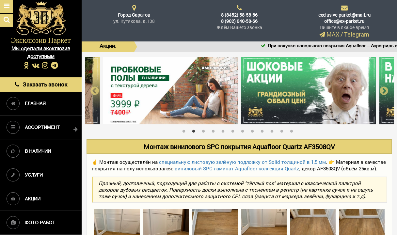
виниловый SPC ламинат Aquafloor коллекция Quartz (237, 168)
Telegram (356, 34)
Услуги (25, 174)
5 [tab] (224, 130)
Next (384, 90)
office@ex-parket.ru (344, 21)
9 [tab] (264, 130)
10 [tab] (273, 130)
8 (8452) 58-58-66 (239, 15)
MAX (332, 34)
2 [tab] (195, 130)
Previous (95, 90)
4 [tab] (215, 130)
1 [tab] (185, 130)
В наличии (29, 151)
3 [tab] (205, 130)
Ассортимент (33, 127)
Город (134, 15)
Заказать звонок (41, 84)
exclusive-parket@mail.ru (344, 15)
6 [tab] (234, 130)
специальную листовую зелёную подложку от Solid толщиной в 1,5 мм (242, 162)
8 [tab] (254, 130)
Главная (26, 103)
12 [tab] (293, 130)
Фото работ (31, 222)
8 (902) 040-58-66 (239, 21)
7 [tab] (244, 130)
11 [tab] (283, 130)
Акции (23, 198)
